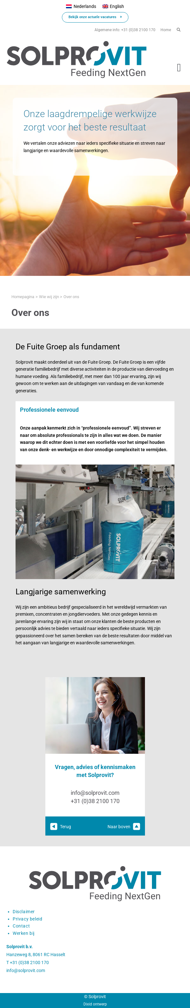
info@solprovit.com (95, 793)
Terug (60, 826)
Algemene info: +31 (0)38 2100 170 (125, 30)
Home (166, 30)
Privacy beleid (27, 918)
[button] (179, 68)
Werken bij (24, 933)
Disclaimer (24, 911)
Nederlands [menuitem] (85, 6)
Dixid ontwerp (95, 1004)
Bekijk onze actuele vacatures (95, 17)
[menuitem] (81, 6)
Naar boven (124, 826)
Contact (21, 925)
